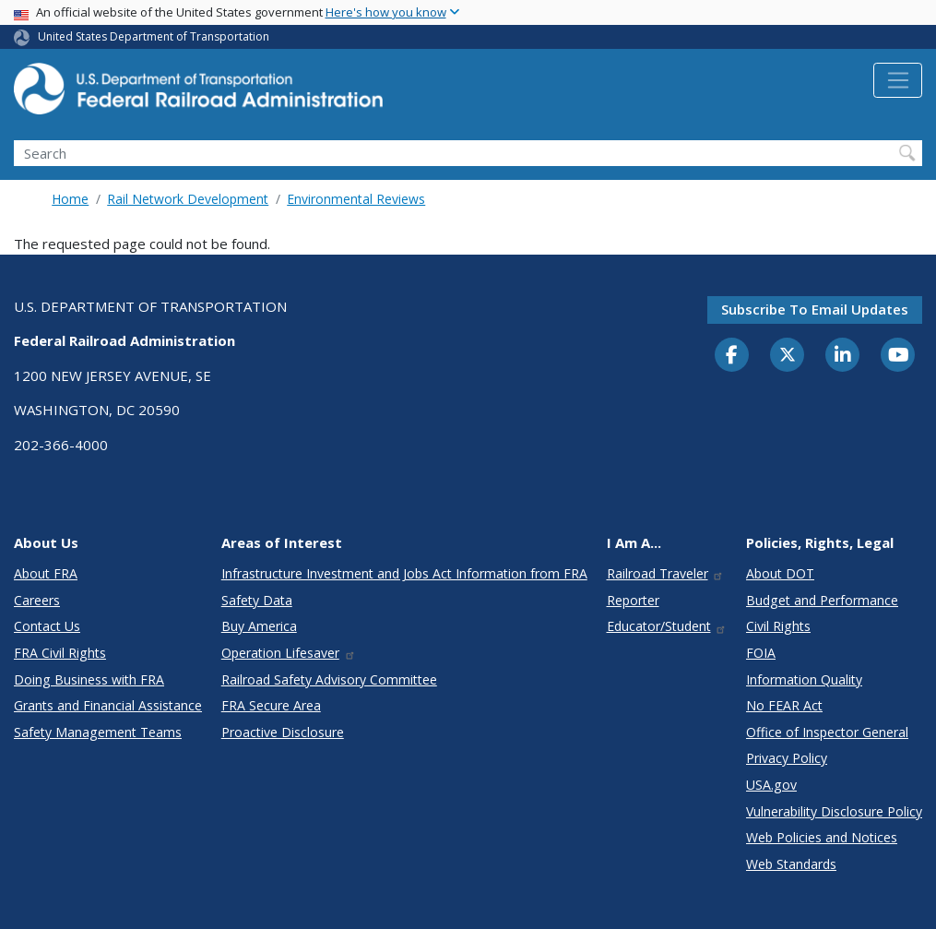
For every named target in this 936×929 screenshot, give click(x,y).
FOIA (761, 652)
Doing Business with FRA (89, 679)
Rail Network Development (187, 199)
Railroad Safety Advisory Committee (329, 679)
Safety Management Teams (98, 732)
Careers (37, 600)
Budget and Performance (822, 600)
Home (70, 199)
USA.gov (771, 784)
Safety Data (256, 600)
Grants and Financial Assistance (108, 705)
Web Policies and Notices (821, 837)
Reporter (633, 600)
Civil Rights (778, 626)
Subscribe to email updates (814, 309)
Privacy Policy (786, 758)
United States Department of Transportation (153, 36)
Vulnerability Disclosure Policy (834, 811)
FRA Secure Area (271, 705)
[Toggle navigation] (897, 80)
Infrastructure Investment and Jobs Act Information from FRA (404, 573)
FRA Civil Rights (60, 652)
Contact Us (47, 626)
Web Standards (791, 864)
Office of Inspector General (827, 732)
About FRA (45, 573)
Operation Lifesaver (288, 652)
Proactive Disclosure (282, 732)
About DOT (780, 573)
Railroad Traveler (666, 573)
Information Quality (804, 679)
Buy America (259, 626)
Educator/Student (667, 626)
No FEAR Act (784, 705)
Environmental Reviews (356, 199)
